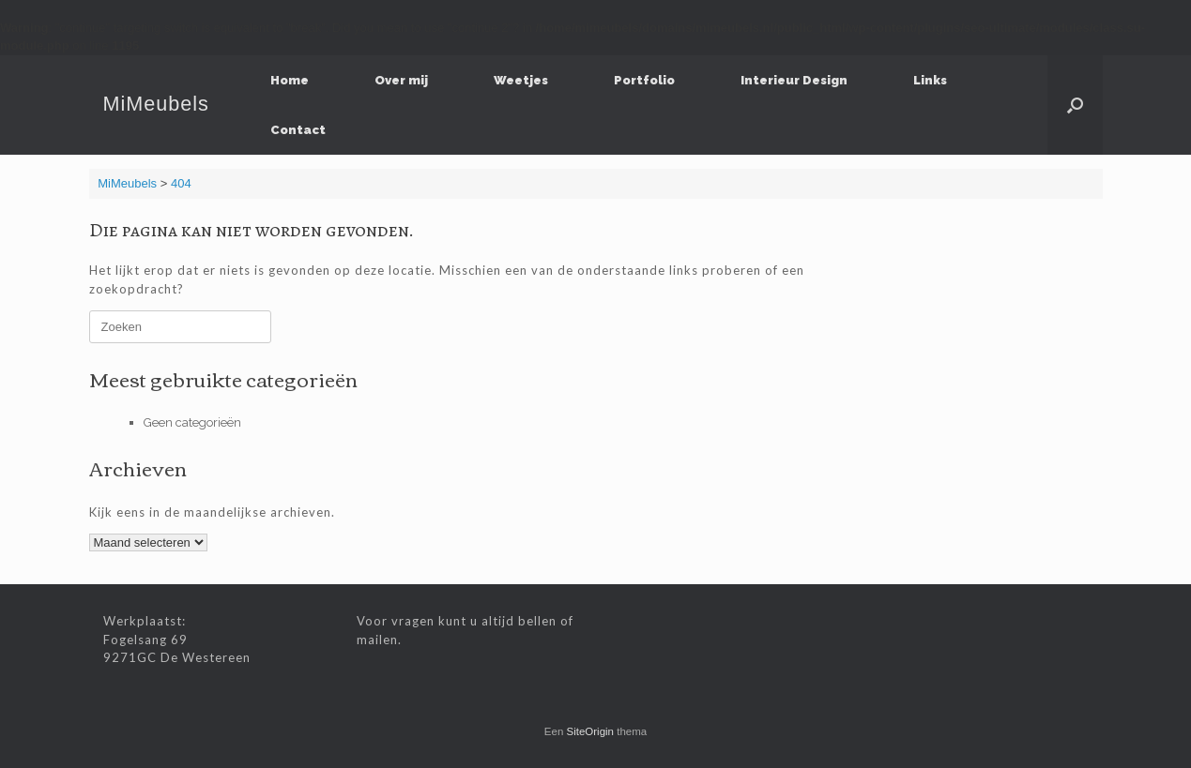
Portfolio (644, 80)
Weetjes (521, 80)
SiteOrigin (591, 731)
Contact (298, 130)
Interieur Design (794, 80)
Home (289, 80)
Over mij (401, 80)
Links (930, 80)
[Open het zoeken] (1075, 105)
